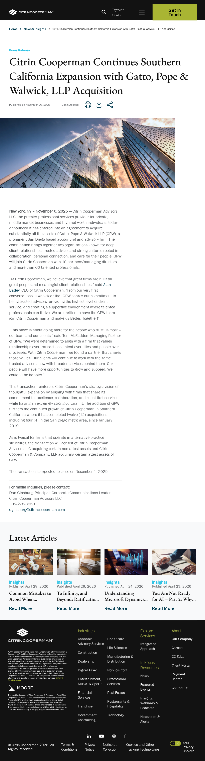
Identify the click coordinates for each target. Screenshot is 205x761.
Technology (115, 715)
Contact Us (180, 688)
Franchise (85, 706)
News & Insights (35, 29)
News (144, 676)
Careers (177, 648)
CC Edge (178, 657)
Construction (87, 653)
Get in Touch (175, 12)
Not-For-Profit (117, 670)
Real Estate (116, 693)
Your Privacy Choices (188, 747)
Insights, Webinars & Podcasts (149, 703)
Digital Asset (87, 670)
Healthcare (115, 639)
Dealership (86, 661)
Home (13, 29)
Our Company (182, 639)
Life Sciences (117, 648)
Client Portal (181, 665)
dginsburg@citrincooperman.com (37, 509)
